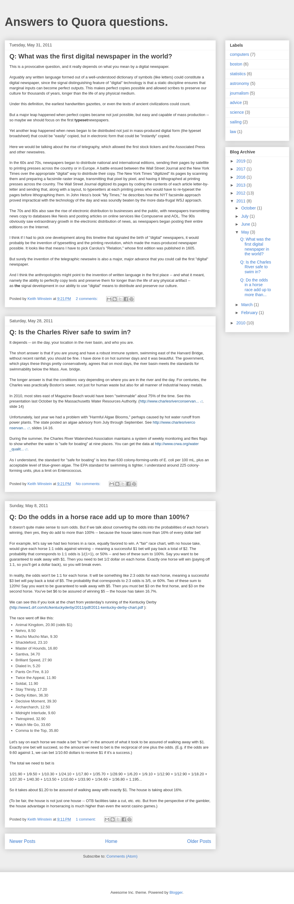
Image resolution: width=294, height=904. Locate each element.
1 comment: (86, 819)
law (233, 131)
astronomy (239, 83)
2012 (241, 193)
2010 (241, 323)
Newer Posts (22, 841)
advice (236, 102)
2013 (241, 185)
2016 (241, 177)
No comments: (88, 484)
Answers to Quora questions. (86, 21)
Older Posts (199, 841)
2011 (241, 201)
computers (239, 54)
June (246, 224)
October (249, 208)
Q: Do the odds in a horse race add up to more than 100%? (99, 517)
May (245, 232)
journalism (239, 93)
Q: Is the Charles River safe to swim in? (70, 332)
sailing (236, 122)
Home (111, 841)
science (237, 112)
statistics (238, 73)
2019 (241, 161)
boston (236, 64)
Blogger (175, 892)
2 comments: (87, 298)
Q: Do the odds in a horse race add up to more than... (255, 287)
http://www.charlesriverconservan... (169, 401)
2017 (241, 169)
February (250, 312)
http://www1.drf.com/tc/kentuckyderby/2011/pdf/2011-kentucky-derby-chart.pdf (77, 607)
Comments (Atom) (121, 856)
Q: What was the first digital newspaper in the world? (90, 56)
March (247, 304)
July (245, 216)
